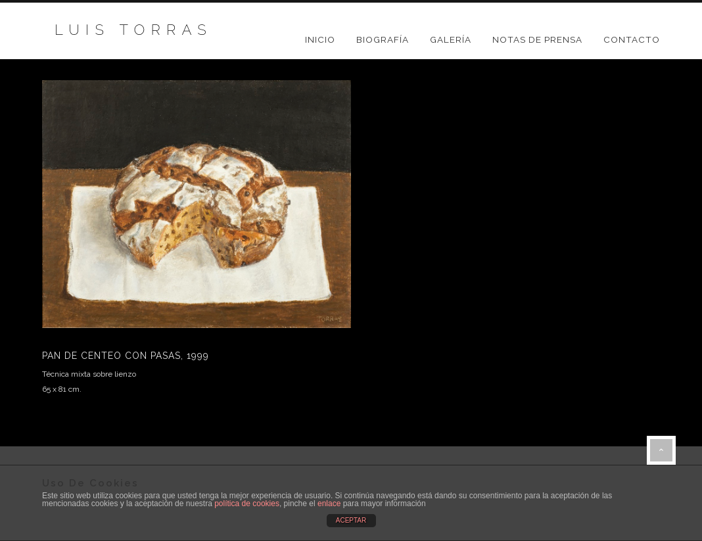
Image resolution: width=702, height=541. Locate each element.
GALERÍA (450, 39)
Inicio (320, 39)
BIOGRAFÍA (382, 39)
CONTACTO (631, 39)
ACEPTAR (351, 520)
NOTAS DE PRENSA (537, 39)
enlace (328, 503)
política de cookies (246, 503)
